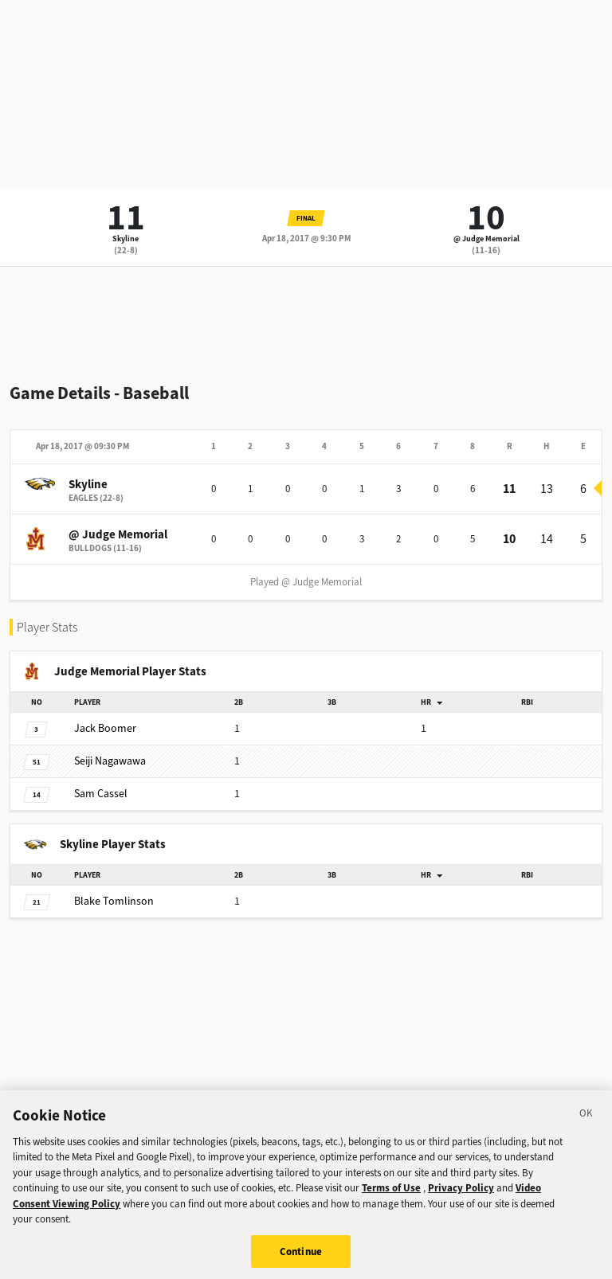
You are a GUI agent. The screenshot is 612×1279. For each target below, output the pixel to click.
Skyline (125, 238)
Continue (301, 1259)
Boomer (105, 728)
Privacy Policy (461, 1196)
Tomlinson (114, 901)
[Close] (586, 1123)
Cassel (101, 793)
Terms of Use (391, 1196)
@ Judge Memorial (486, 238)
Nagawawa (110, 761)
